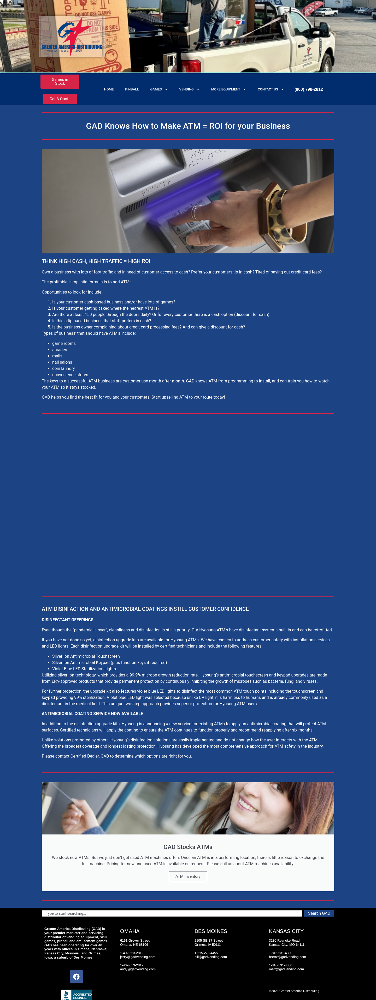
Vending (189, 89)
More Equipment (228, 89)
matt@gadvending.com (286, 969)
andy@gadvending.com (138, 969)
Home (109, 89)
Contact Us (271, 89)
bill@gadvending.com (211, 957)
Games (159, 89)
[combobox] (172, 913)
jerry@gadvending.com (137, 957)
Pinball (132, 89)
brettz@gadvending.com (287, 957)
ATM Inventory (188, 876)
